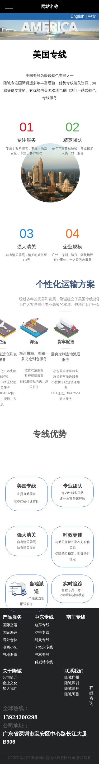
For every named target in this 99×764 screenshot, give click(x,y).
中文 (92, 16)
